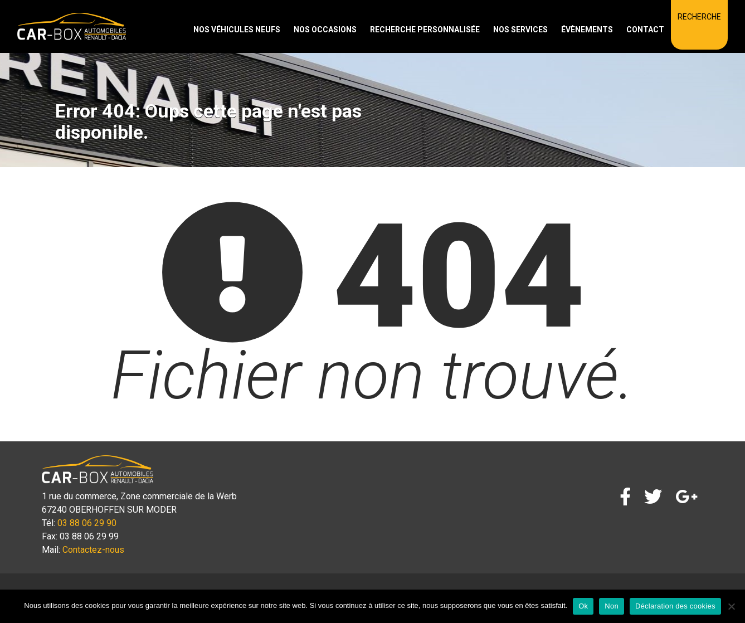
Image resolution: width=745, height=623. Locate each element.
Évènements (587, 29)
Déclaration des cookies (675, 606)
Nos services (520, 29)
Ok (583, 606)
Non (612, 606)
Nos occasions (325, 29)
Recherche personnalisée (425, 29)
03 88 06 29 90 (86, 523)
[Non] (731, 606)
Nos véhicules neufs (236, 29)
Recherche (699, 16)
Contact (645, 29)
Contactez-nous (93, 549)
